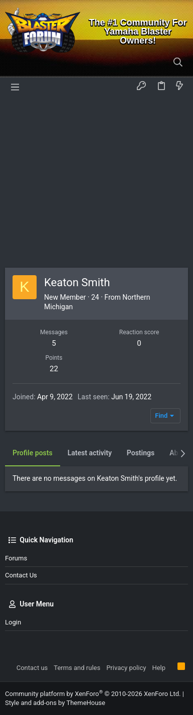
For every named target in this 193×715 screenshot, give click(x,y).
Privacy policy (126, 667)
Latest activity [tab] (90, 453)
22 (54, 368)
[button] (15, 86)
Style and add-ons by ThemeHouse (55, 702)
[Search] (178, 63)
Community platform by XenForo (92, 693)
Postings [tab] (140, 453)
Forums (16, 558)
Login (13, 622)
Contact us (21, 575)
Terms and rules (77, 667)
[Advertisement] (96, 181)
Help (158, 667)
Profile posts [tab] (33, 453)
